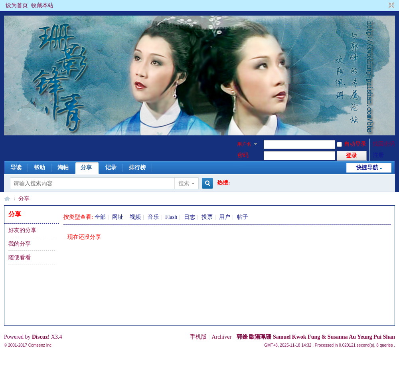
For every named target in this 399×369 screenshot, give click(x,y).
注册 (378, 155)
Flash (171, 217)
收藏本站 (42, 5)
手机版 (198, 337)
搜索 (184, 183)
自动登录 (351, 144)
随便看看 (19, 257)
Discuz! (40, 337)
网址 (117, 217)
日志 (189, 217)
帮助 (39, 168)
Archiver (221, 337)
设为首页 (17, 5)
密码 (243, 155)
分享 (86, 168)
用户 (224, 217)
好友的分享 (22, 230)
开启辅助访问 (384, 5)
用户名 (244, 144)
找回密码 (384, 144)
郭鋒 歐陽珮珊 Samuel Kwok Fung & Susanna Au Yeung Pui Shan (316, 337)
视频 (135, 217)
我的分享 (19, 244)
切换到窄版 (390, 5)
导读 (16, 168)
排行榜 (137, 168)
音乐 (153, 217)
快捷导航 (367, 168)
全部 (100, 217)
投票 (207, 217)
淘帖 (63, 168)
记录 (111, 168)
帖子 (242, 217)
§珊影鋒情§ (7, 198)
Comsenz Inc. (40, 345)
